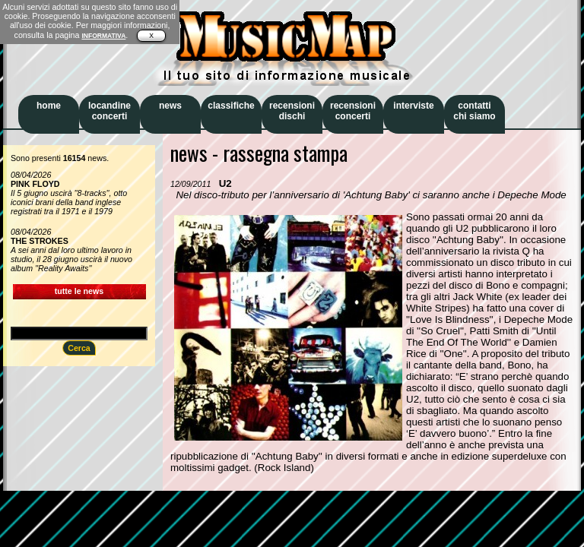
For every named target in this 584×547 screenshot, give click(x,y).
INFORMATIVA (103, 36)
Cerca (79, 348)
